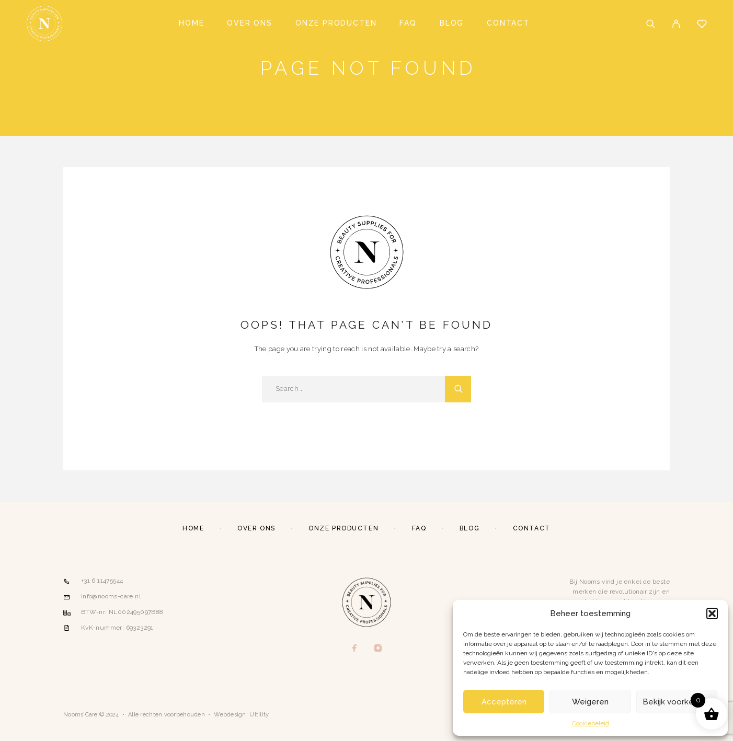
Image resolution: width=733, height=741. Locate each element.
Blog (452, 23)
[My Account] (676, 24)
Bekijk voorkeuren (677, 702)
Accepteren (504, 702)
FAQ (407, 23)
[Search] (650, 24)
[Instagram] (378, 648)
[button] (712, 613)
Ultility (259, 714)
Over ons (249, 23)
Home (191, 23)
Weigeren (590, 702)
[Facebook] (354, 648)
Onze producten (335, 23)
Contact (508, 23)
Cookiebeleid (590, 723)
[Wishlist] (702, 25)
